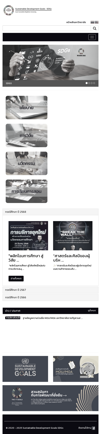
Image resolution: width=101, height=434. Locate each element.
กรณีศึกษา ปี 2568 (15, 212)
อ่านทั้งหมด (16, 278)
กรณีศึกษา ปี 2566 (15, 297)
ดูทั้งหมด (92, 310)
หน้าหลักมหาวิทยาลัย (76, 22)
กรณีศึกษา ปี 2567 (15, 290)
